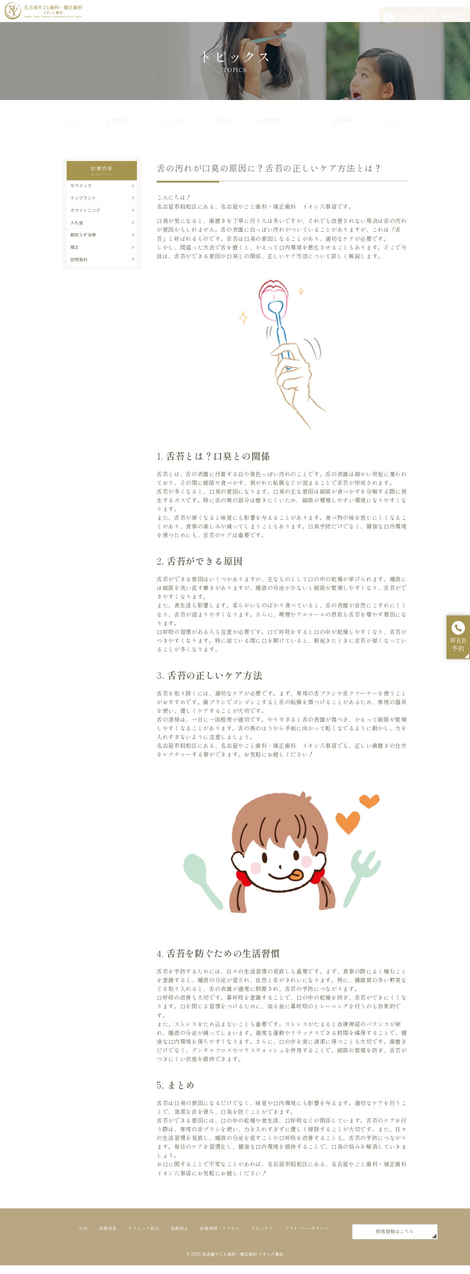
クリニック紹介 (171, 116)
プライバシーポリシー (144, 1244)
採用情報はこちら (342, 1238)
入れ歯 (102, 233)
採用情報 (342, 116)
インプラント (102, 202)
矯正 (102, 263)
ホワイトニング (102, 218)
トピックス (390, 116)
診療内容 (117, 116)
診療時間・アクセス (283, 116)
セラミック (102, 187)
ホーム (75, 116)
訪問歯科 (102, 279)
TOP (85, 1232)
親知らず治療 (102, 248)
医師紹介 (224, 116)
